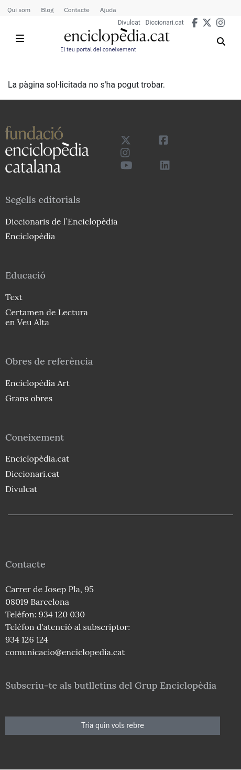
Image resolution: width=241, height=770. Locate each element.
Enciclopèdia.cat (37, 458)
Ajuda (108, 10)
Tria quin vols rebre (112, 725)
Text (14, 297)
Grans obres (28, 398)
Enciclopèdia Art (37, 383)
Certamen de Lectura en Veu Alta (46, 317)
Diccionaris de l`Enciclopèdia (61, 221)
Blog (47, 10)
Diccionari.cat (165, 22)
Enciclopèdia (30, 236)
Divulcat (129, 22)
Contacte (76, 10)
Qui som (18, 10)
